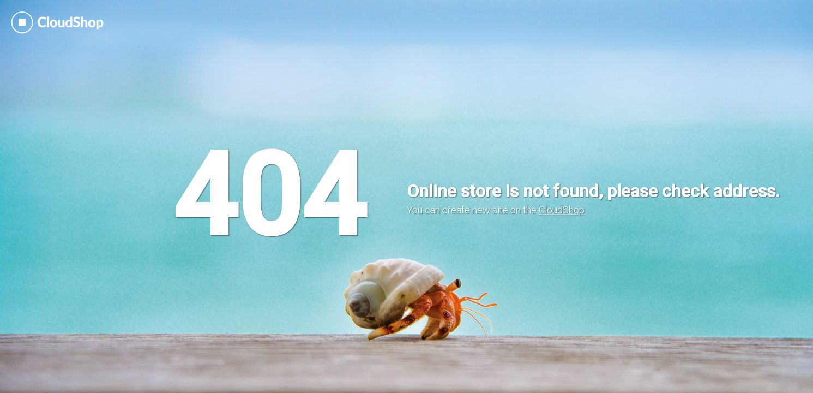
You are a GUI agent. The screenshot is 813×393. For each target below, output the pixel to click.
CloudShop (562, 210)
